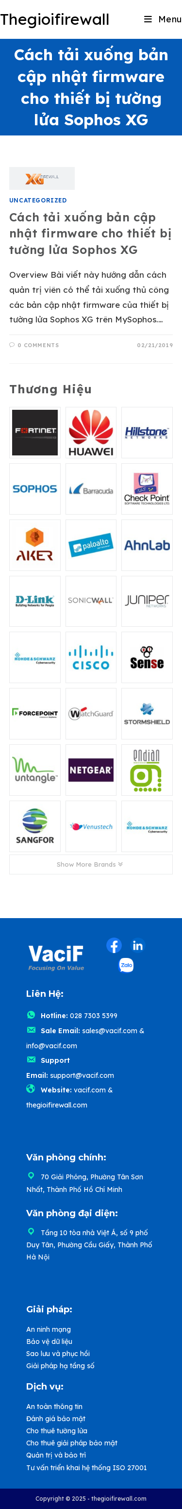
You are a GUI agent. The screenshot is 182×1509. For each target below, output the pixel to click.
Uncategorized (38, 200)
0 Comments (38, 345)
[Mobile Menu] (163, 19)
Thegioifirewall (55, 19)
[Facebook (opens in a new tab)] (114, 945)
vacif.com (90, 1090)
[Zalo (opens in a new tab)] (125, 965)
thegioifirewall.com (56, 1105)
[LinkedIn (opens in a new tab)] (138, 945)
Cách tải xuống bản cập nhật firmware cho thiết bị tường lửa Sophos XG (90, 233)
